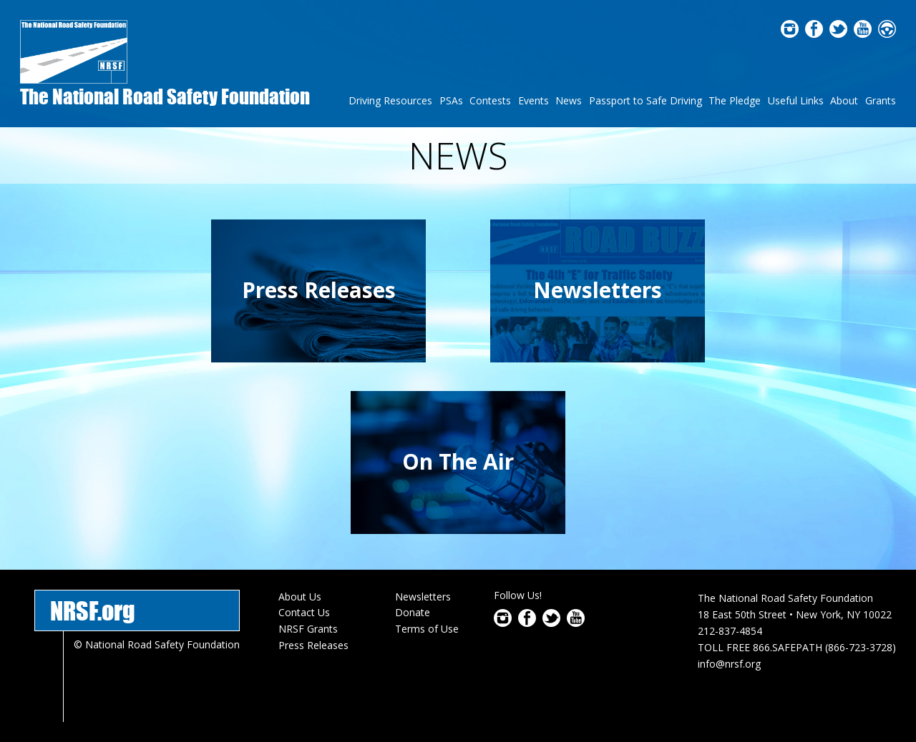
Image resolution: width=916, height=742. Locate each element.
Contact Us (304, 612)
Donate (412, 612)
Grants (880, 100)
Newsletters (597, 290)
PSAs (451, 100)
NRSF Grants (308, 628)
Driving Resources (390, 100)
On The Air (458, 461)
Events (533, 100)
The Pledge (734, 100)
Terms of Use (427, 628)
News (568, 100)
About (844, 100)
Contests (490, 100)
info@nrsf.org (729, 664)
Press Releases (319, 290)
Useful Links (796, 100)
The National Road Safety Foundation (165, 96)
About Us (299, 596)
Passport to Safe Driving (645, 100)
